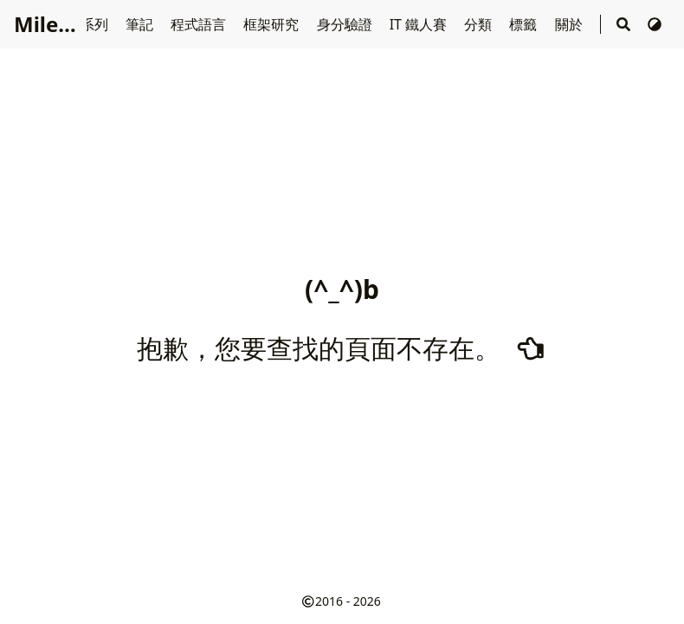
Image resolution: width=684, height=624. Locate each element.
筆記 (141, 24)
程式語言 (200, 24)
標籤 (524, 24)
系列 (96, 24)
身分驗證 (346, 24)
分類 (479, 24)
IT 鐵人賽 (420, 24)
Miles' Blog (70, 24)
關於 (570, 24)
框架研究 (272, 24)
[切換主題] (654, 24)
